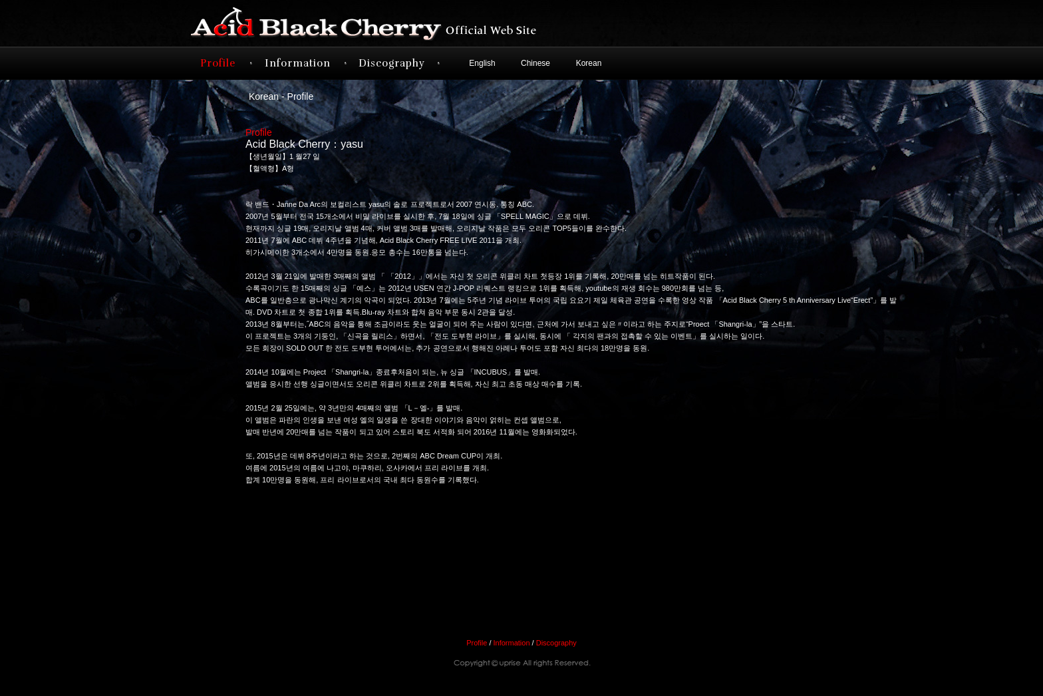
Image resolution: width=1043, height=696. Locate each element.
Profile (217, 63)
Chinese (535, 63)
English (482, 63)
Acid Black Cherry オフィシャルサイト (388, 23)
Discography (392, 63)
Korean (589, 63)
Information (298, 63)
